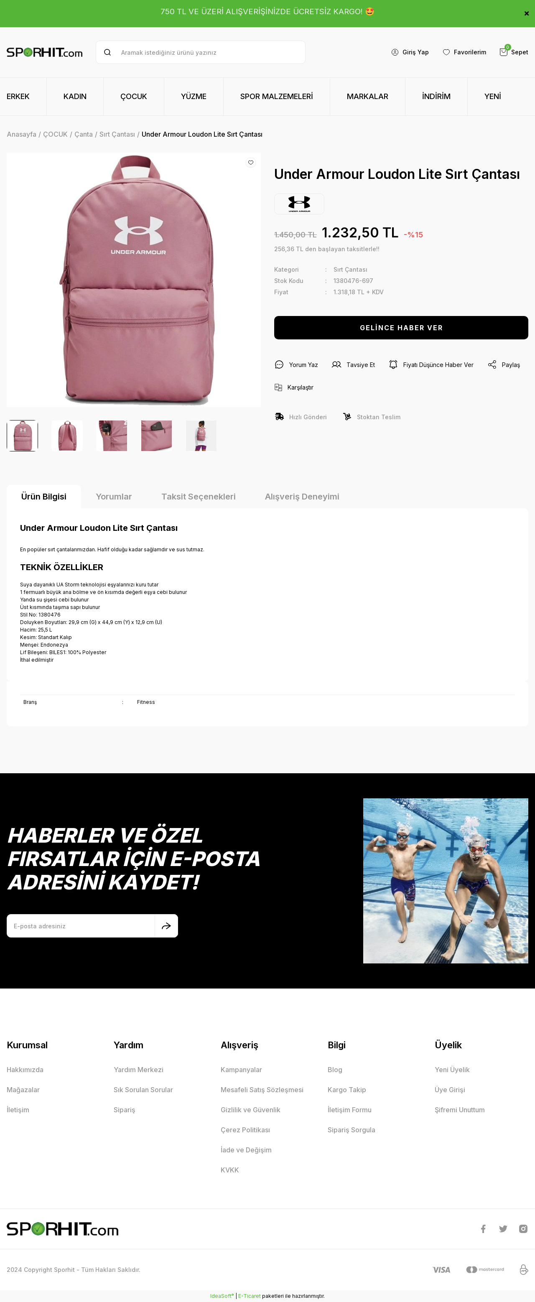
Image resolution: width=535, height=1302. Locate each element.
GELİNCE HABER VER (401, 328)
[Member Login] (410, 52)
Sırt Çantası (350, 269)
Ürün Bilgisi (43, 497)
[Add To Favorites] (251, 163)
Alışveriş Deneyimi (302, 497)
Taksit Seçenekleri (198, 497)
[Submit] (166, 926)
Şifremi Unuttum (460, 1110)
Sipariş (124, 1110)
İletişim (18, 1110)
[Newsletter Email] (92, 926)
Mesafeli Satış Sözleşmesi (262, 1089)
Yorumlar (114, 497)
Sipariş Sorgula (351, 1130)
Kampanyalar (241, 1069)
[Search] (200, 52)
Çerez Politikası (245, 1130)
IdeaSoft (222, 1295)
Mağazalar (23, 1089)
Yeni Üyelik (452, 1069)
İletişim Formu (350, 1110)
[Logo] (44, 52)
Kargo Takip (347, 1089)
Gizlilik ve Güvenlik (250, 1110)
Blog (335, 1069)
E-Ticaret (249, 1296)
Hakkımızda (25, 1069)
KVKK (230, 1170)
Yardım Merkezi (138, 1069)
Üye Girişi (450, 1089)
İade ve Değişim (246, 1150)
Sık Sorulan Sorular (143, 1089)
